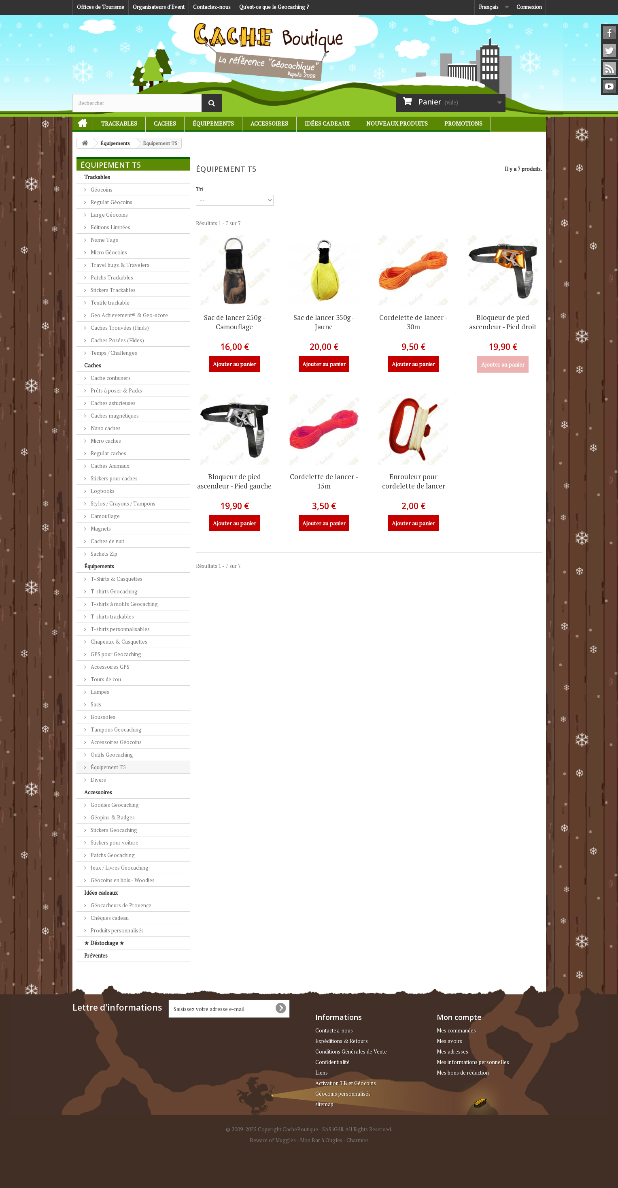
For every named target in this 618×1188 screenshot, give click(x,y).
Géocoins (101, 189)
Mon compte (459, 1017)
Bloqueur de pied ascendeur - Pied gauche (234, 481)
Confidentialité (332, 1062)
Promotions (463, 123)
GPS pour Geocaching (115, 654)
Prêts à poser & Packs (115, 390)
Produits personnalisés (116, 930)
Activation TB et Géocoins (345, 1083)
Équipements (213, 123)
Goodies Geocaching (114, 804)
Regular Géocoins (110, 202)
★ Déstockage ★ (104, 943)
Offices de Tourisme (100, 7)
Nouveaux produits (397, 123)
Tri (199, 189)
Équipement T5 (107, 767)
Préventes (96, 955)
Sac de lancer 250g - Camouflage (234, 322)
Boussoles (102, 717)
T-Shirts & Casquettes (115, 578)
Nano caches (105, 428)
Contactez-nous (212, 7)
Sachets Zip (103, 553)
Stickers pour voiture (113, 842)
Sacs (95, 704)
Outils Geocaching (111, 754)
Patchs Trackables (111, 277)
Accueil (79, 123)
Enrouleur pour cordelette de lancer (413, 481)
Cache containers (110, 378)
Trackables (119, 123)
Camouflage (104, 516)
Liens (321, 1072)
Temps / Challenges (113, 352)
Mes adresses (452, 1051)
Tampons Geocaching (115, 729)
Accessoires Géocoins (115, 742)
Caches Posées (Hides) (116, 340)
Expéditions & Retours (341, 1041)
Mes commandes (456, 1030)
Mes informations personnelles (473, 1062)
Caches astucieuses (112, 403)
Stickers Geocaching (113, 830)
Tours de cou (105, 679)
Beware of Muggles (273, 1140)
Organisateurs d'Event (159, 7)
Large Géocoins (108, 214)
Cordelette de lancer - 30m (413, 322)
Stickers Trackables (112, 290)
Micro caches (105, 440)
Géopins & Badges (112, 817)
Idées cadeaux (327, 123)
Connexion (529, 7)
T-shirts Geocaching (113, 591)
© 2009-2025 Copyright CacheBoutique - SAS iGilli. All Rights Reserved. (309, 1129)
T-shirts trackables (111, 616)
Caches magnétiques (114, 415)
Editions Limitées (109, 227)
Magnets (100, 528)
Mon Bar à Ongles (321, 1140)
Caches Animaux (109, 465)
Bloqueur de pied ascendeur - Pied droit (503, 322)
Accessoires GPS (109, 666)
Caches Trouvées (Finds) (119, 327)
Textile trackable (109, 302)
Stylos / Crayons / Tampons (122, 503)
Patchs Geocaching (112, 855)
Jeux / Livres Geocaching (119, 867)
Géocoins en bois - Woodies (122, 880)
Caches (165, 123)
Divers (97, 779)
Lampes (99, 691)
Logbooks (102, 491)
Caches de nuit (106, 541)
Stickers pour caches (113, 478)
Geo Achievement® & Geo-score (128, 315)
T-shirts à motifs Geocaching (123, 604)
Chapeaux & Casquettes (118, 641)
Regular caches (107, 453)
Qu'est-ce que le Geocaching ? (274, 7)
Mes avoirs (449, 1041)
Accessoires (269, 123)
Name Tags (103, 239)
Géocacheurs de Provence (120, 905)
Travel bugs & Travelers (119, 265)
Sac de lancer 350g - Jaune (324, 322)
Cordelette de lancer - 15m (324, 481)
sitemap (324, 1104)
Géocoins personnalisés (343, 1093)
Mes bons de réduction (463, 1072)
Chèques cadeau (109, 917)
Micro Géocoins (108, 252)
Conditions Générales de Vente (351, 1051)
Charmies (357, 1140)
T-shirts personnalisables (119, 629)
